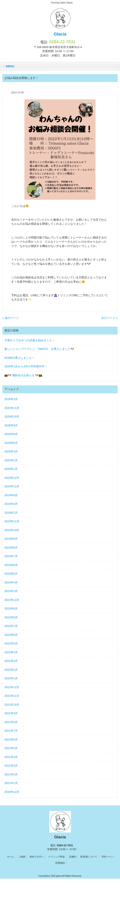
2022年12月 (11, 600)
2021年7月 (11, 730)
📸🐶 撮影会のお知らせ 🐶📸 (23, 375)
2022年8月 (11, 617)
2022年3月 (11, 661)
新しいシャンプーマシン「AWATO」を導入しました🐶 (39, 349)
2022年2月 (11, 669)
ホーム (10, 856)
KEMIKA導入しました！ (19, 357)
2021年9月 (11, 713)
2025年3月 (11, 451)
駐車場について (88, 856)
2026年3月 (11, 399)
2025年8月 (11, 434)
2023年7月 (11, 556)
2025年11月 (11, 408)
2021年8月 (11, 722)
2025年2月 (11, 460)
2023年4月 (11, 582)
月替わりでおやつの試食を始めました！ (29, 340)
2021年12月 (11, 687)
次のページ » (109, 318)
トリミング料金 (56, 856)
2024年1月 (11, 512)
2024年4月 (11, 503)
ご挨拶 (21, 856)
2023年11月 (11, 521)
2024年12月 (11, 477)
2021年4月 (11, 757)
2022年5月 (11, 643)
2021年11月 (11, 695)
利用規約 (60, 863)
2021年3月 (11, 765)
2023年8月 (11, 547)
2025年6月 (11, 442)
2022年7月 (11, 626)
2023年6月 (11, 565)
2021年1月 (11, 783)
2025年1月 (11, 469)
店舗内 (72, 856)
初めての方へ (37, 856)
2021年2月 (11, 774)
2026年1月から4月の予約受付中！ (25, 366)
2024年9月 (11, 495)
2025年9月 (11, 425)
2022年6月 (11, 634)
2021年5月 (11, 748)
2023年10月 (11, 530)
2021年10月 (11, 704)
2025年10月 (11, 416)
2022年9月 (11, 608)
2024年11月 (11, 486)
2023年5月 (11, 573)
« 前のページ (10, 318)
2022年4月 (11, 652)
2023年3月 (11, 591)
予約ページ (107, 856)
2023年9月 (11, 538)
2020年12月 (11, 792)
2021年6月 (11, 739)
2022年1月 (11, 678)
